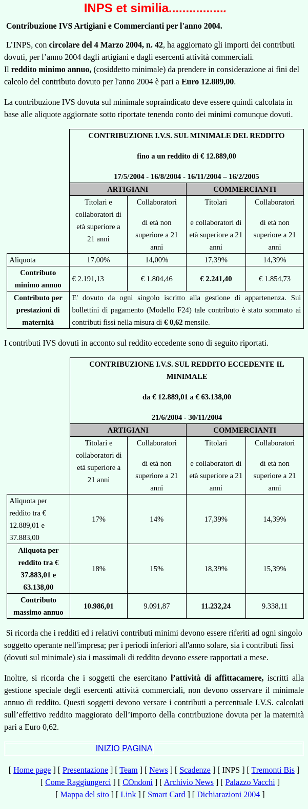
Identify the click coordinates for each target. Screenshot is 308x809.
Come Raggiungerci (78, 782)
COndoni (137, 782)
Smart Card (166, 794)
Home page (32, 770)
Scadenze (194, 770)
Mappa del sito (84, 794)
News (158, 770)
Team (128, 770)
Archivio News (189, 782)
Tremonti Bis (273, 770)
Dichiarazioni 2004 (228, 794)
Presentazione (85, 770)
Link (128, 794)
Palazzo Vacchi (250, 782)
